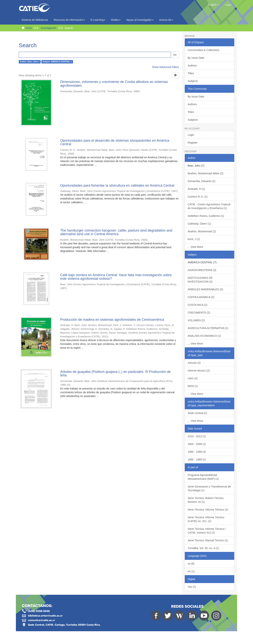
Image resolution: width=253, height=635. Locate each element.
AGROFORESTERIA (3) (202, 270)
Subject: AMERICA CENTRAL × (57, 62)
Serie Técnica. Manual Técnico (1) (208, 540)
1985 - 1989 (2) (197, 459)
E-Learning (98, 19)
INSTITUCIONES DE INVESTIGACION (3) (200, 279)
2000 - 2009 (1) (197, 444)
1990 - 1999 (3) (197, 451)
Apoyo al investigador (140, 19)
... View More (195, 246)
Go (174, 54)
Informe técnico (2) (199, 370)
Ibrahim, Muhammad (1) (202, 231)
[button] (213, 4)
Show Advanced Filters (165, 67)
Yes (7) (192, 586)
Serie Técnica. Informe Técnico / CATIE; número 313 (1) (207, 530)
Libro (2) (193, 378)
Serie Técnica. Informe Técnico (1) (208, 509)
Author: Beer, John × (30, 62)
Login (191, 134)
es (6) (191, 563)
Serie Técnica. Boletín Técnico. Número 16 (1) (206, 500)
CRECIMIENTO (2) (199, 312)
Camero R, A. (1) (198, 196)
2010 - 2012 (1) (197, 436)
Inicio (29, 27)
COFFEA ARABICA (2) (201, 297)
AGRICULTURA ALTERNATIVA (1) (208, 328)
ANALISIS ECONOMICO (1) (204, 335)
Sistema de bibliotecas (35, 19)
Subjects (193, 81)
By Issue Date (196, 57)
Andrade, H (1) (196, 188)
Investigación (48, 27)
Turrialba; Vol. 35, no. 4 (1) (203, 548)
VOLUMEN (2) (196, 320)
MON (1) (193, 386)
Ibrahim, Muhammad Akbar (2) (206, 173)
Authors (192, 65)
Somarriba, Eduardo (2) (201, 181)
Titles (191, 73)
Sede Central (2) (197, 413)
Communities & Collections (203, 50)
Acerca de (166, 19)
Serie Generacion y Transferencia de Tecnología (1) (209, 488)
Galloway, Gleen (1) (199, 223)
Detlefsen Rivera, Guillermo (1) (206, 215)
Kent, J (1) (194, 239)
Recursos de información (69, 19)
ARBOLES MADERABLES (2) (205, 289)
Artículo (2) (194, 362)
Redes (115, 19)
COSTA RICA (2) (197, 304)
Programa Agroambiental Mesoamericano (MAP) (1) (203, 477)
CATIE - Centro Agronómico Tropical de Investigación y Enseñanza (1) (209, 206)
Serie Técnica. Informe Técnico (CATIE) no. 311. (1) (206, 519)
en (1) (191, 571)
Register (193, 142)
